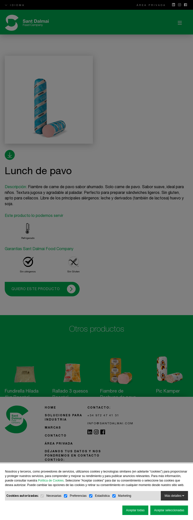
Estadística (102, 496)
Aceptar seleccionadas (169, 510)
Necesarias (53, 496)
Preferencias (78, 496)
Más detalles (174, 496)
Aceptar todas (135, 510)
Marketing (124, 496)
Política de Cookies (51, 480)
